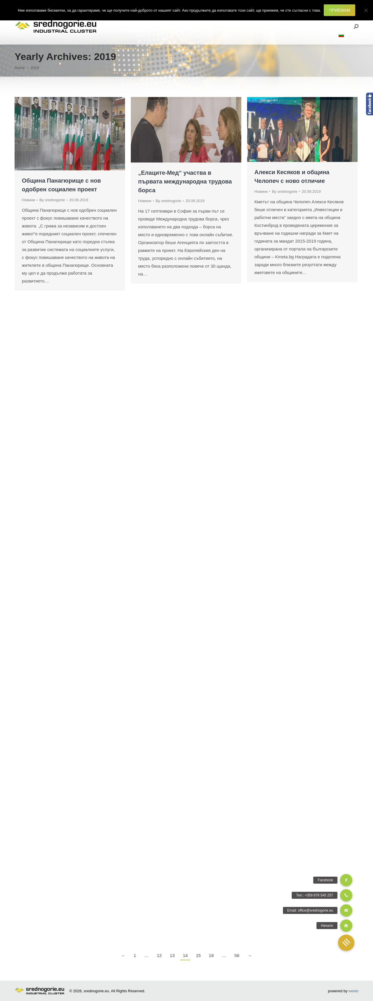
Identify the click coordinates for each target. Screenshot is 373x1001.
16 (211, 955)
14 (185, 955)
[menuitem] (341, 35)
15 (198, 955)
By (52, 200)
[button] (346, 943)
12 (159, 955)
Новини (28, 200)
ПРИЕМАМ (339, 10)
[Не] (366, 10)
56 (237, 955)
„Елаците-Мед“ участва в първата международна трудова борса (185, 181)
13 (172, 955)
